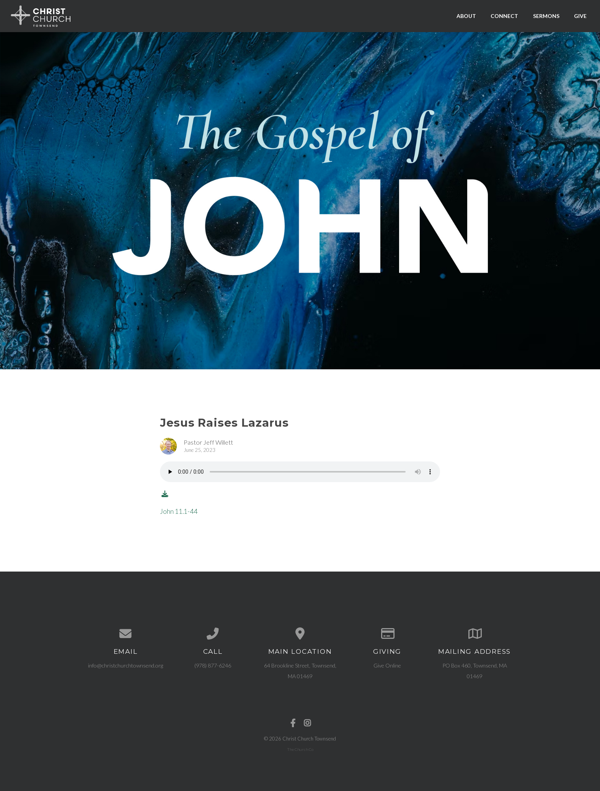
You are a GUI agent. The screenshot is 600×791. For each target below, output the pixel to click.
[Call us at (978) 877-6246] (212, 634)
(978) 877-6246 (212, 665)
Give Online (387, 665)
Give (580, 16)
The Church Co (300, 749)
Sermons (546, 16)
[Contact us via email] (125, 634)
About (466, 16)
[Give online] (387, 634)
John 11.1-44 (178, 511)
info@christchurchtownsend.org (125, 665)
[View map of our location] (300, 634)
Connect (504, 16)
